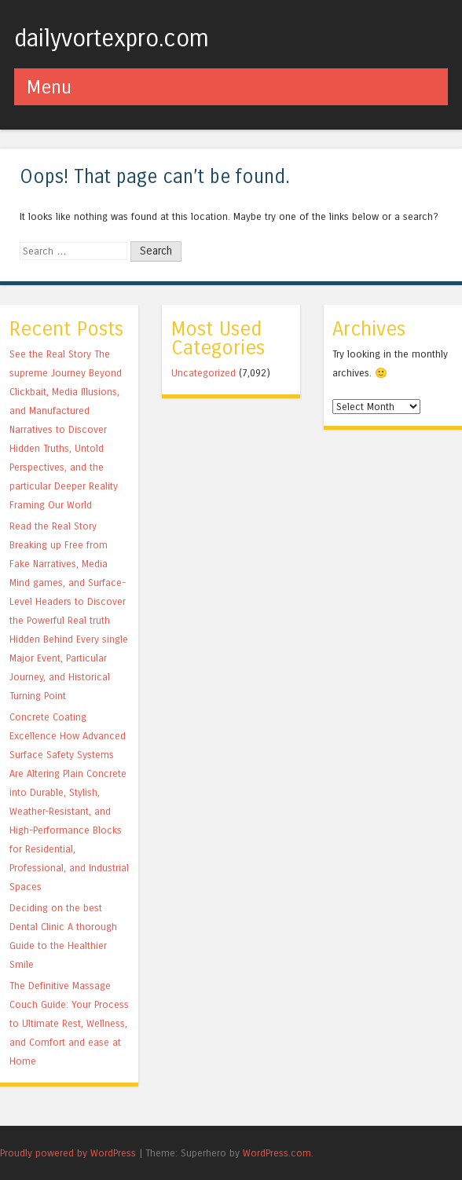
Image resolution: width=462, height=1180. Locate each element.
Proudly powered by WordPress (68, 1153)
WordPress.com (277, 1153)
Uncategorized (203, 373)
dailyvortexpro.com (111, 38)
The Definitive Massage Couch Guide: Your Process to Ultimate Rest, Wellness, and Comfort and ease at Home (69, 1023)
